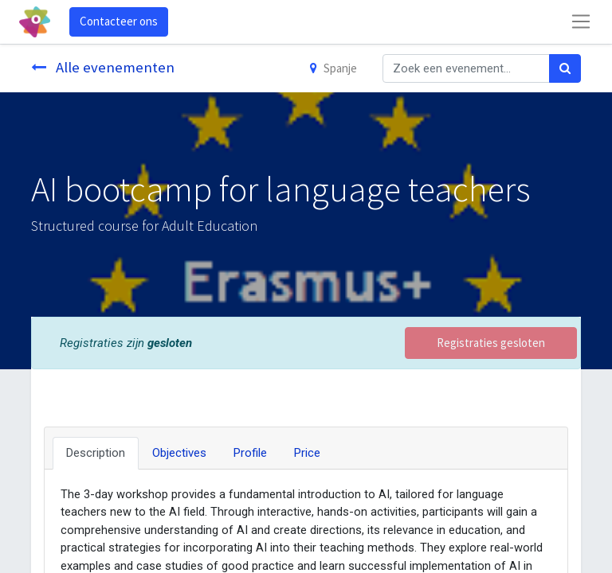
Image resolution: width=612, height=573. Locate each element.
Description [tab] (95, 453)
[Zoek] (565, 69)
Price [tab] (307, 453)
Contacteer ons (119, 21)
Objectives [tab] (179, 453)
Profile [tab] (250, 453)
